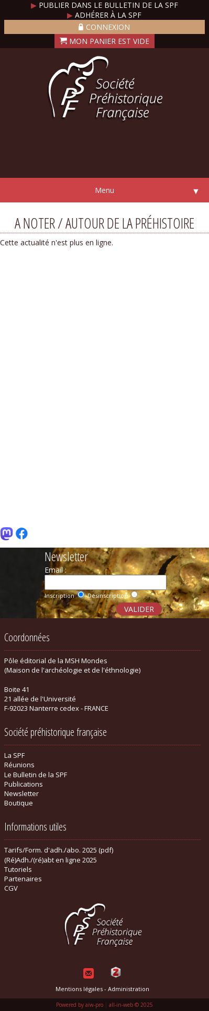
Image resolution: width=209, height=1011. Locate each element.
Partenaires (23, 878)
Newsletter (21, 793)
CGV (11, 888)
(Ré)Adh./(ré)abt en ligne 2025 (50, 860)
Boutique (18, 803)
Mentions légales (79, 989)
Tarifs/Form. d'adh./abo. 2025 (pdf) (58, 850)
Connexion (104, 27)
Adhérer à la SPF (104, 15)
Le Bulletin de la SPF (35, 774)
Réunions (19, 764)
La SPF (14, 755)
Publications (23, 784)
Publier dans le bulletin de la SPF (104, 5)
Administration (128, 989)
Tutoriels (18, 869)
